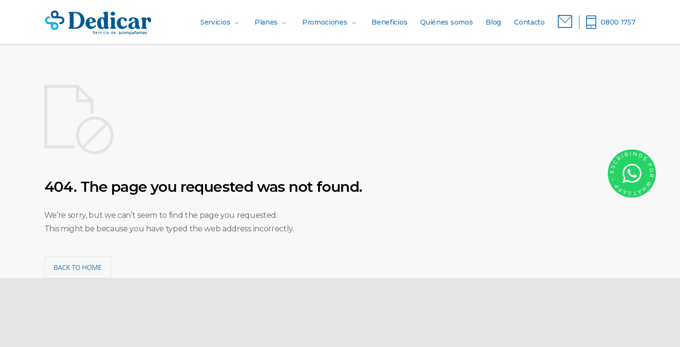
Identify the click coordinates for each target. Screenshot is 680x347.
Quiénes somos (446, 22)
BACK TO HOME (78, 267)
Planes (266, 22)
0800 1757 (618, 22)
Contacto (529, 22)
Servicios (215, 22)
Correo (565, 22)
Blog (493, 22)
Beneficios (389, 22)
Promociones (324, 22)
